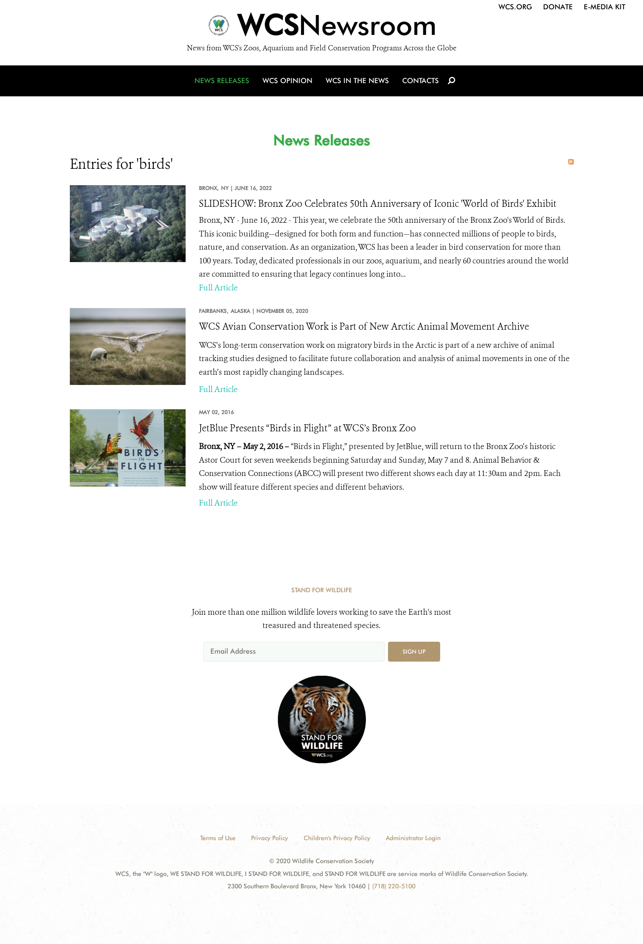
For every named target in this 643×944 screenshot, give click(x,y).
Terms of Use (218, 837)
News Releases (221, 80)
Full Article (218, 287)
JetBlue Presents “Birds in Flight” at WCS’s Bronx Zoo (307, 428)
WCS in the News (357, 80)
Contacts (420, 80)
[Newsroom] (321, 27)
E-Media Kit (604, 7)
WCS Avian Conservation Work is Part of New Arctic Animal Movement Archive (364, 326)
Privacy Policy (269, 837)
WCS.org (515, 7)
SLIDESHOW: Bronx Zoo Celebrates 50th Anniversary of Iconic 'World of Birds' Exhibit (377, 204)
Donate (558, 7)
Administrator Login (413, 837)
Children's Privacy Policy (337, 837)
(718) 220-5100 (393, 886)
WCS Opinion (287, 80)
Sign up (414, 651)
